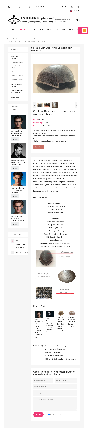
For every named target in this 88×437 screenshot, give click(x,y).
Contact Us (60, 30)
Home (12, 30)
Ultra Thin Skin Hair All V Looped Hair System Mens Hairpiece (17, 190)
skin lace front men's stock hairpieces (57, 346)
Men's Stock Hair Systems (31, 39)
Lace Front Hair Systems (16, 67)
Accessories (15, 97)
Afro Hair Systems (17, 79)
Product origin (38, 123)
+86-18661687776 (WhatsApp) (40, 7)
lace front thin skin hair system (54, 349)
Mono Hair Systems (18, 72)
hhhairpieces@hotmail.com (19, 7)
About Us (73, 30)
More (15, 139)
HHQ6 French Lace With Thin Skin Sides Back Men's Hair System (18, 162)
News (33, 30)
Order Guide (45, 30)
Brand (35, 119)
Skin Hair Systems (17, 75)
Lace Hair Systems (17, 62)
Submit (38, 414)
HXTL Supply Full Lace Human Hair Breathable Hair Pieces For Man (16, 133)
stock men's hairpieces (52, 352)
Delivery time (38, 126)
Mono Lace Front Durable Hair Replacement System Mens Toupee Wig (18, 218)
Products (23, 30)
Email (38, 146)
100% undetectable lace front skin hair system (60, 359)
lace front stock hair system (53, 356)
